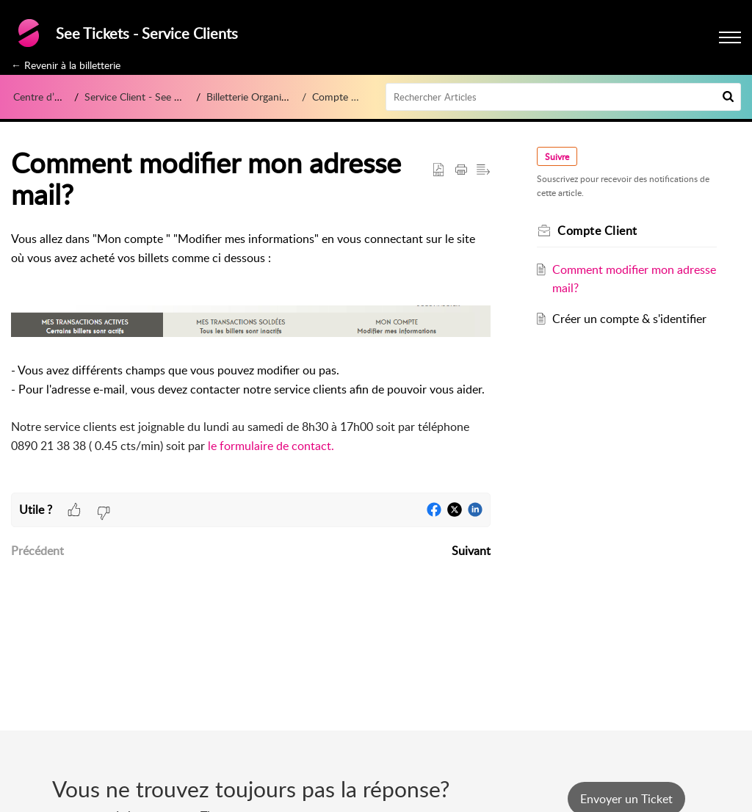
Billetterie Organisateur (257, 97)
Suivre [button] (558, 157)
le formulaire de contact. (272, 446)
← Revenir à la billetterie (65, 65)
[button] (728, 97)
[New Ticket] (626, 799)
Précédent (37, 551)
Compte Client (344, 97)
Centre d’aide (43, 97)
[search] (564, 97)
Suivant (471, 551)
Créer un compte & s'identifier (629, 319)
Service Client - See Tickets (145, 97)
